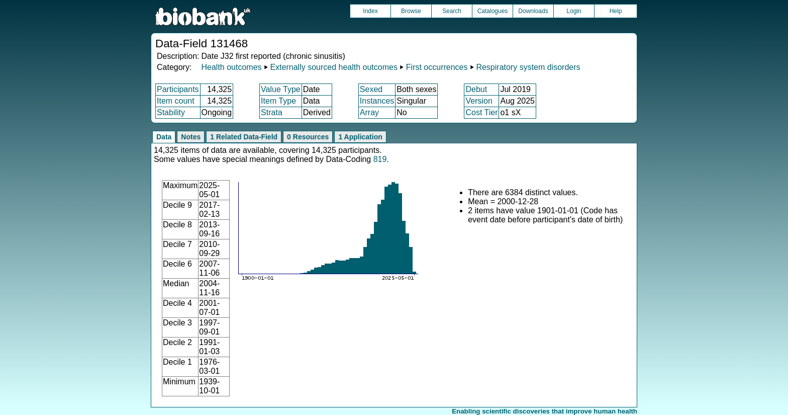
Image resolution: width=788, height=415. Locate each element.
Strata (271, 112)
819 (380, 159)
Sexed (371, 89)
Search (451, 11)
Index (370, 11)
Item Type (278, 101)
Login (573, 11)
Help (616, 11)
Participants (178, 89)
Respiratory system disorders (528, 67)
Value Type (281, 89)
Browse (411, 11)
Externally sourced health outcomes (333, 67)
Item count (175, 101)
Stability (171, 112)
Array (369, 112)
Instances (377, 101)
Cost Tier (481, 112)
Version (478, 101)
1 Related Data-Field (243, 137)
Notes (191, 137)
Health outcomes (231, 67)
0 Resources (308, 137)
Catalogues (492, 11)
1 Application (360, 137)
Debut (476, 89)
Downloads (533, 11)
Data (163, 137)
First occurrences (437, 67)
